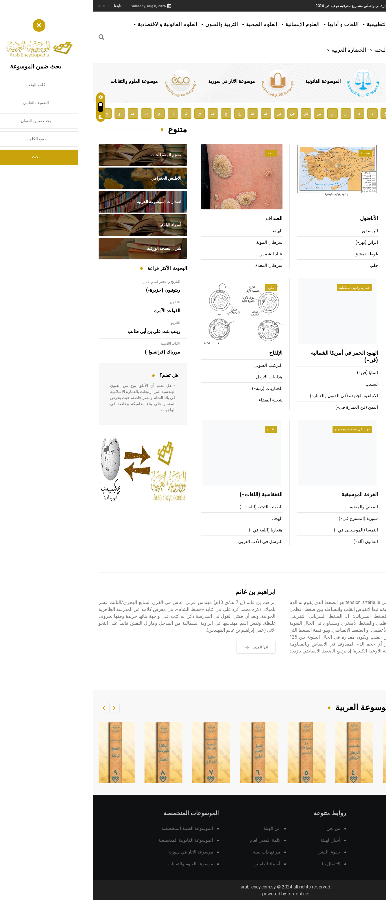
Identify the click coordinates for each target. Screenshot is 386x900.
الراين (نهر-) (274, 242)
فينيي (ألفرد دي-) (361, 219)
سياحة (272, 153)
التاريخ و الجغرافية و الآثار (69, 282)
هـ (40, 113)
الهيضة (184, 230)
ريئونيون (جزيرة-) (70, 290)
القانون (82, 302)
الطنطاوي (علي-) (364, 265)
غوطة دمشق (273, 254)
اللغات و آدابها (250, 24)
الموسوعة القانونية (230, 81)
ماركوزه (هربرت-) (364, 230)
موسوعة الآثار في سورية (138, 81)
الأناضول (276, 219)
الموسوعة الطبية (314, 81)
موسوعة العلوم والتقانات (41, 81)
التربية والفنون (128, 24)
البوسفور (276, 230)
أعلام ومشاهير (362, 153)
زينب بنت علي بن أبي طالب (61, 331)
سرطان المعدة (176, 265)
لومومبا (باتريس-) (364, 254)
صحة (178, 153)
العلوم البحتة (295, 50)
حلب (281, 265)
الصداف (181, 219)
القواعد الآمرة (74, 310)
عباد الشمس (178, 254)
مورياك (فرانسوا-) (69, 352)
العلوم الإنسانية (210, 24)
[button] (21, 708)
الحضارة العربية (256, 50)
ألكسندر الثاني (367, 242)
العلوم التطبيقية (292, 24)
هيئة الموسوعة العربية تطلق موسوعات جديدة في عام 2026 (298, 5)
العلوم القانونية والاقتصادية (74, 24)
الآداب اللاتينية (77, 343)
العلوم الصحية (168, 24)
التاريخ (82, 323)
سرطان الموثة (176, 242)
